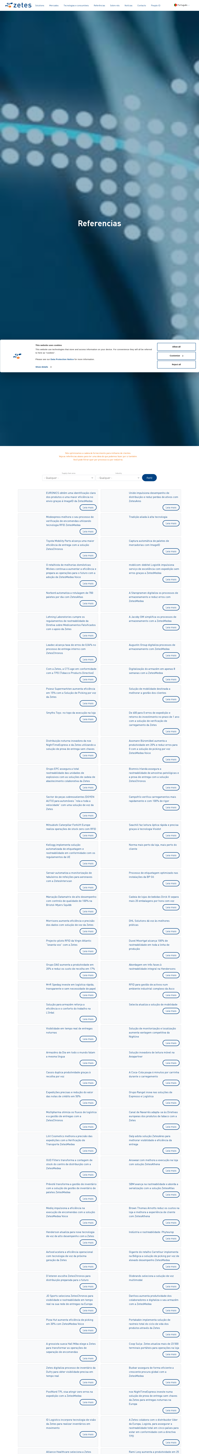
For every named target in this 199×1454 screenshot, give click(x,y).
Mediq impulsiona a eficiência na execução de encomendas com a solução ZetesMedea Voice (70, 1212)
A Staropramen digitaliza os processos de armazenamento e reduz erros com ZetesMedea (153, 597)
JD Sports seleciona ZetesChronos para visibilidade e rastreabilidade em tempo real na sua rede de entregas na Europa (69, 1300)
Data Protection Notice (62, 20)
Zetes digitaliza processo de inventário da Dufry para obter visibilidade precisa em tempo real (71, 1371)
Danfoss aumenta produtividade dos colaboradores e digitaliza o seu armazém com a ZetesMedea (153, 1300)
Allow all (176, 7)
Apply (149, 477)
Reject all (176, 25)
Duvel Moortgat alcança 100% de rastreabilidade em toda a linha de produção (149, 944)
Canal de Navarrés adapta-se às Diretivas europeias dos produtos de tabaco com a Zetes (153, 1116)
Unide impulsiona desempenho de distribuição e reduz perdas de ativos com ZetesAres (153, 497)
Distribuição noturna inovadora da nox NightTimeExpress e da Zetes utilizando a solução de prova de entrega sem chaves (71, 744)
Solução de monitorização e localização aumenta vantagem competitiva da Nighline (152, 1032)
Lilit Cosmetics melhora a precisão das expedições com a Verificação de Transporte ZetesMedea (69, 1140)
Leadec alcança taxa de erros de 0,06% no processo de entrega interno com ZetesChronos (71, 649)
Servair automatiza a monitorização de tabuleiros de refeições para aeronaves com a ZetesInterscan (69, 877)
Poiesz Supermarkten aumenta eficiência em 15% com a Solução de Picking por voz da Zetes (71, 692)
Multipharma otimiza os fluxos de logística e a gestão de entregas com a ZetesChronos (71, 1116)
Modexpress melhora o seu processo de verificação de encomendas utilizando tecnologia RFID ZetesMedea (70, 521)
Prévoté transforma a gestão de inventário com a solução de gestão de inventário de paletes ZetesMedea (71, 1188)
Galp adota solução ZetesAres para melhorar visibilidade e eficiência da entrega (150, 1140)
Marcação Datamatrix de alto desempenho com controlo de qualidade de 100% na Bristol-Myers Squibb (71, 901)
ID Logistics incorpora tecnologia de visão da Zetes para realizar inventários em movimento (71, 1423)
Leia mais (88, 507)
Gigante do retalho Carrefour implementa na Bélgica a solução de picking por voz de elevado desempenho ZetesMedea (154, 1256)
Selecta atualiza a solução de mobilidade (153, 1004)
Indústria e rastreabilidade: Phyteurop (151, 1232)
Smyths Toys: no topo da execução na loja (71, 712)
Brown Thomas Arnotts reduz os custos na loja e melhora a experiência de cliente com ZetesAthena (154, 1212)
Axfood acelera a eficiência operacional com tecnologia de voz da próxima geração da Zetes (69, 1256)
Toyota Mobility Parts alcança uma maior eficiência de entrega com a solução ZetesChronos (70, 545)
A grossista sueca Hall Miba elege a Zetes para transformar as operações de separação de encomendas (71, 1347)
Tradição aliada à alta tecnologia (148, 516)
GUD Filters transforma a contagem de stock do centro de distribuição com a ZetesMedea (69, 1164)
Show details (41, 27)
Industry (119, 473)
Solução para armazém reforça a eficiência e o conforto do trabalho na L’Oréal (68, 1008)
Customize (176, 16)
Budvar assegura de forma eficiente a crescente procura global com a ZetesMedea (151, 1371)
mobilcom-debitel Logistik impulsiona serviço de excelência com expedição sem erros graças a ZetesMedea (154, 569)
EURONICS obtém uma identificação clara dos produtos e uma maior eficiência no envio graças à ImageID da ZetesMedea (71, 497)
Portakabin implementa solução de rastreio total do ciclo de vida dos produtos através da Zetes (149, 1324)
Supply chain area (68, 473)
